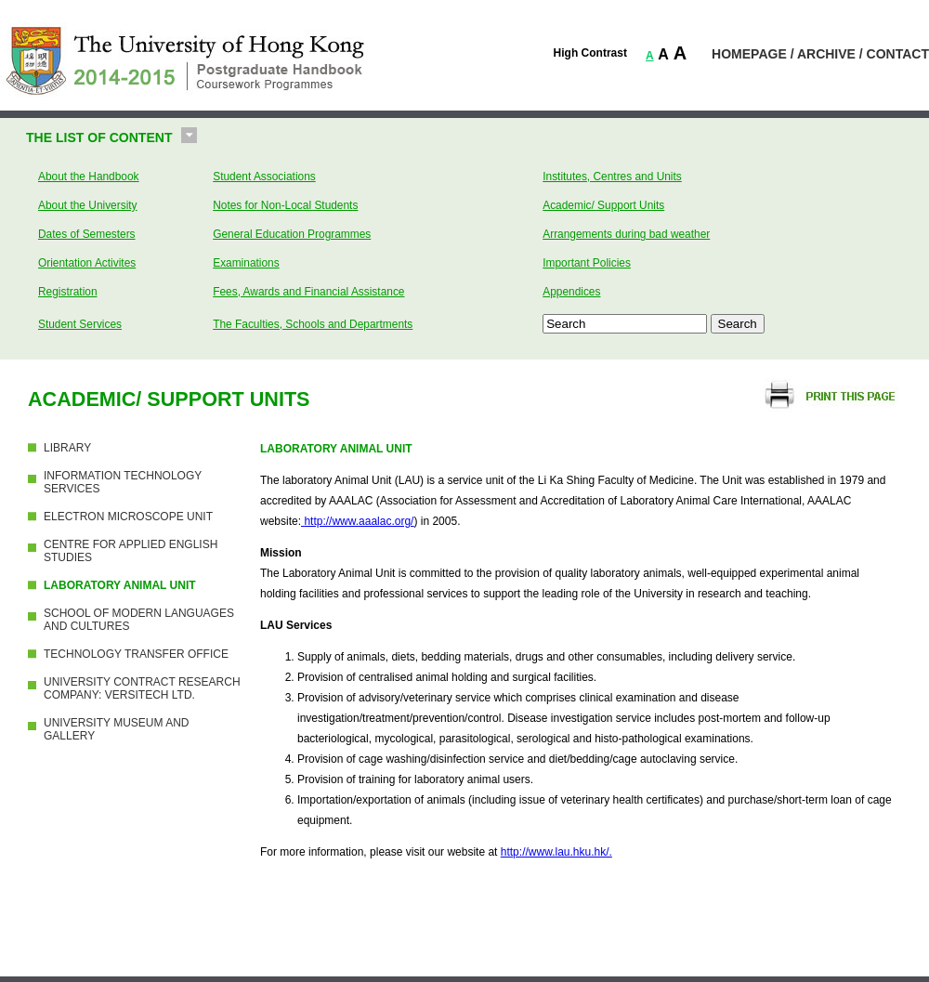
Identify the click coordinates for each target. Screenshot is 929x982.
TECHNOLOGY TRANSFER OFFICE (136, 654)
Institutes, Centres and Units (612, 176)
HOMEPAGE (749, 53)
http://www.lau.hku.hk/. (556, 851)
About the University (87, 205)
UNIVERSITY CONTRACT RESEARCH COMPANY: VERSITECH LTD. (142, 688)
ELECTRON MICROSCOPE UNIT (128, 516)
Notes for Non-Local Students (285, 205)
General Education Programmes (292, 234)
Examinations (246, 262)
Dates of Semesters (87, 234)
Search (737, 324)
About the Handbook (88, 176)
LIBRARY (67, 447)
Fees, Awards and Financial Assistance (308, 291)
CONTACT (898, 53)
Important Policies (587, 262)
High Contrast (590, 52)
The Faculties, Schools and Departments (312, 324)
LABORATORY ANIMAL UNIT (120, 585)
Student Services (80, 324)
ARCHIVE (826, 53)
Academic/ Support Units (603, 205)
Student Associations (264, 176)
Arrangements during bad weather (626, 234)
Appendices (571, 291)
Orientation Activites (87, 262)
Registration (68, 291)
